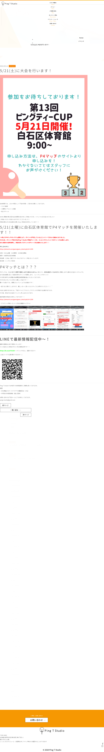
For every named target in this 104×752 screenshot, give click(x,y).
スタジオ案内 (52, 3)
